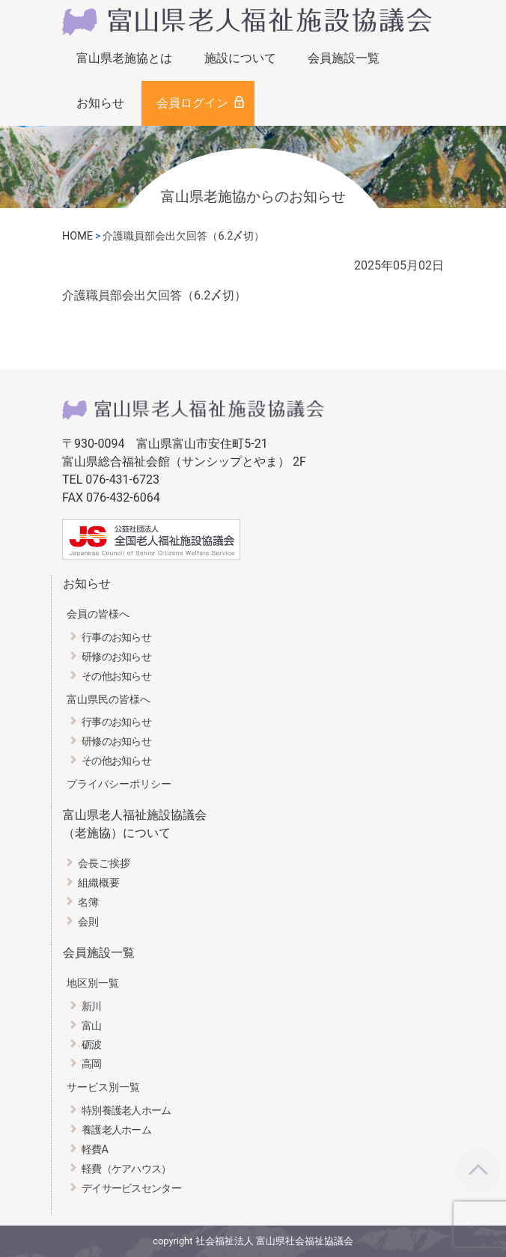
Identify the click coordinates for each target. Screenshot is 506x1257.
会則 (88, 922)
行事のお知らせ (116, 637)
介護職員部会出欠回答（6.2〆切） (154, 295)
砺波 (92, 1044)
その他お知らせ (116, 676)
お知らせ (100, 103)
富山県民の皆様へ (108, 699)
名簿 (88, 902)
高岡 (92, 1064)
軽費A (95, 1149)
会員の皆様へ (98, 614)
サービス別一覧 (103, 1087)
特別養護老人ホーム (126, 1110)
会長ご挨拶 (104, 863)
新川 (92, 1006)
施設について (240, 58)
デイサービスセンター (131, 1188)
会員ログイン (192, 103)
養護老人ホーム (116, 1130)
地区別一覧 (93, 983)
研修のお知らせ (116, 657)
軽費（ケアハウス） (126, 1169)
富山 (92, 1026)
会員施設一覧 (344, 58)
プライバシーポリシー (119, 784)
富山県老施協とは (124, 58)
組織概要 (99, 883)
